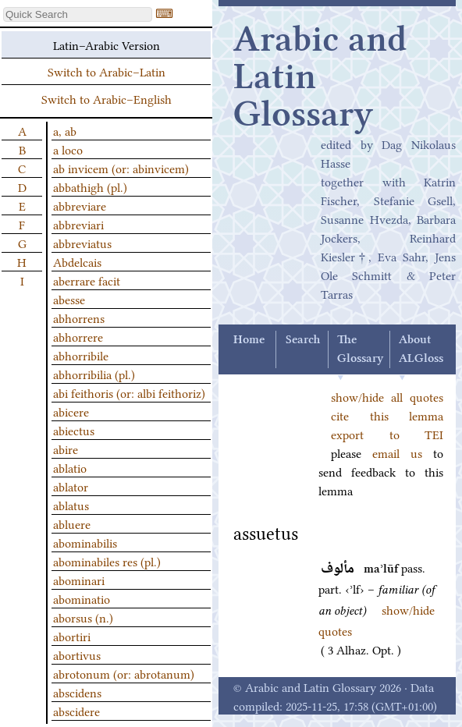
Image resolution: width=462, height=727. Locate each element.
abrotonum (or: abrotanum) (123, 673)
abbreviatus (82, 242)
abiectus (73, 429)
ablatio (70, 467)
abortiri (72, 635)
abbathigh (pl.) (90, 186)
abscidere (76, 710)
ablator (70, 486)
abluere (72, 523)
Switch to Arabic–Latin (106, 71)
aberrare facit (86, 280)
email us (397, 452)
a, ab (64, 130)
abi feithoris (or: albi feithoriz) (129, 392)
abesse (69, 298)
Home (249, 340)
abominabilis (85, 542)
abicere (71, 411)
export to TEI (387, 433)
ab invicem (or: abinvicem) (121, 167)
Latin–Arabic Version (106, 44)
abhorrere (78, 336)
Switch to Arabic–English (106, 98)
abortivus (77, 654)
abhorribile (80, 355)
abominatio (81, 598)
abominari (79, 579)
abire (65, 448)
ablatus (71, 504)
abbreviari (78, 223)
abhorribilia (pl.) (94, 373)
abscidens (77, 691)
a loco (68, 149)
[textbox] (77, 14)
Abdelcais (77, 261)
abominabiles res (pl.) (107, 560)
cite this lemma (387, 415)
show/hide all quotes (387, 396)
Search (303, 340)
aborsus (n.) (83, 617)
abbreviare (79, 205)
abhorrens (79, 317)
